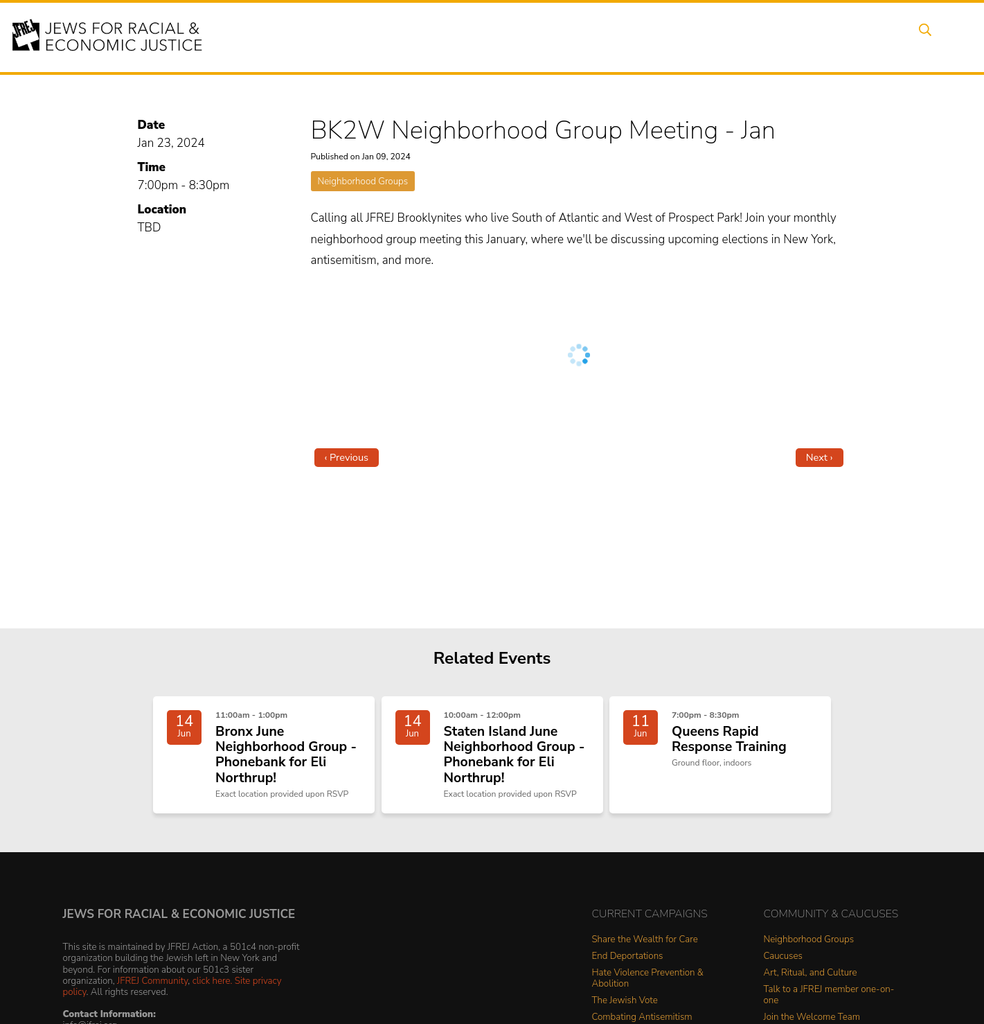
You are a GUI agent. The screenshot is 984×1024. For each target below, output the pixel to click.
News (676, 36)
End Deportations (627, 966)
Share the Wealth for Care (645, 949)
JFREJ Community (152, 989)
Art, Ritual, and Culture (810, 983)
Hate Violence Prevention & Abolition (648, 988)
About (423, 36)
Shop (869, 36)
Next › (819, 457)
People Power (605, 36)
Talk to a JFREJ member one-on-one (829, 1005)
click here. (213, 989)
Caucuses (783, 966)
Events (477, 36)
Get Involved (744, 36)
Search (921, 36)
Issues (532, 36)
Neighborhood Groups (363, 181)
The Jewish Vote (625, 1010)
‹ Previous (347, 457)
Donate (816, 36)
